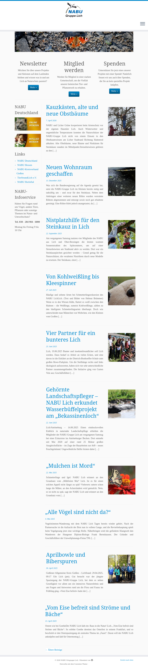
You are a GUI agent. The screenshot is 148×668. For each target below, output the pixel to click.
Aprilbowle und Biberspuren (65, 558)
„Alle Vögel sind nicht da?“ (78, 511)
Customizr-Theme (80, 664)
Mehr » (33, 87)
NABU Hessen (24, 165)
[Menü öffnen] (142, 24)
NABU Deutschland (27, 160)
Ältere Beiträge (53, 650)
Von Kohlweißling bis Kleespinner (72, 280)
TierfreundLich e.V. (27, 177)
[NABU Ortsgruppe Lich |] (74, 9)
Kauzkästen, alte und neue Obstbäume (72, 110)
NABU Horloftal (25, 182)
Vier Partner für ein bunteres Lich (70, 336)
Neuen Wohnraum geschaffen (69, 170)
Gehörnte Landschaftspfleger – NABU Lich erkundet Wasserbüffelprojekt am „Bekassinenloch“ (72, 402)
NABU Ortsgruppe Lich (69, 660)
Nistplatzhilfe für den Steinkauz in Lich (72, 223)
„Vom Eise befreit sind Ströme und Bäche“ (87, 611)
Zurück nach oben (126, 660)
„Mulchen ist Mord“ (70, 465)
